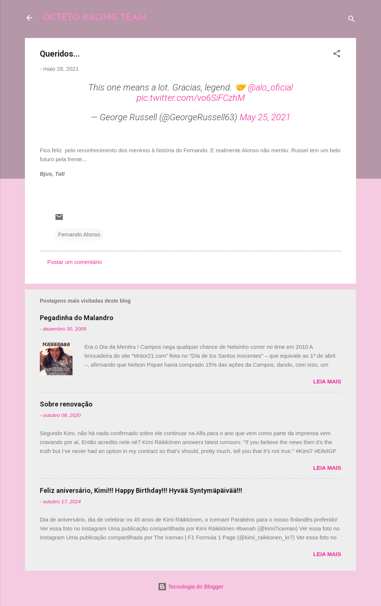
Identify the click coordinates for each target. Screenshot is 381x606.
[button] (336, 55)
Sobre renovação (66, 404)
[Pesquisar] (351, 20)
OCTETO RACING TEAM (94, 17)
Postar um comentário (74, 262)
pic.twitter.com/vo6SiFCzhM (191, 98)
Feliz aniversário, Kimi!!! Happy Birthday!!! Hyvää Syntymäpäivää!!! (141, 490)
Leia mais (327, 381)
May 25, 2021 (265, 117)
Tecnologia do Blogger (190, 586)
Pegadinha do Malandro (76, 318)
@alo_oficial (270, 87)
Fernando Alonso (79, 234)
